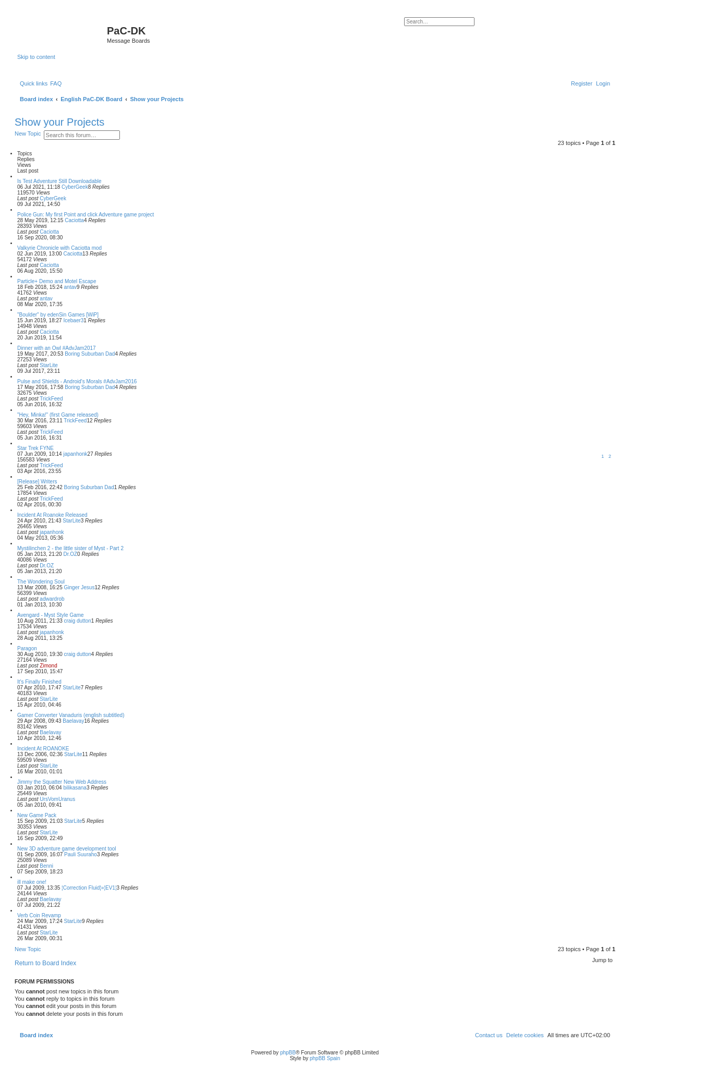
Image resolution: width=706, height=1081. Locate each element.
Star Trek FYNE (35, 448)
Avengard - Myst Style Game (50, 615)
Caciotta (74, 220)
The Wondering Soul (41, 582)
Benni (46, 866)
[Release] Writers (37, 481)
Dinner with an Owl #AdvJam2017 (56, 348)
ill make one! (31, 882)
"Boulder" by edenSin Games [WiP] (58, 315)
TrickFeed (51, 399)
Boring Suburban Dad (90, 354)
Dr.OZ (70, 554)
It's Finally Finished (39, 682)
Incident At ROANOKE (43, 748)
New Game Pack (36, 815)
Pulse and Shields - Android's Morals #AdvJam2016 (77, 381)
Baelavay (73, 721)
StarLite (48, 365)
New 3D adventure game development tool (66, 849)
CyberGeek (75, 187)
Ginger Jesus (79, 587)
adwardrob (52, 599)
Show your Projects (59, 122)
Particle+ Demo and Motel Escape (56, 281)
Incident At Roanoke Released (52, 515)
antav (70, 287)
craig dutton (77, 621)
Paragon (27, 648)
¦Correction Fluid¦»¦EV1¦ (89, 888)
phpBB (288, 1052)
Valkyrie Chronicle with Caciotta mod (59, 248)
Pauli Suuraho (80, 854)
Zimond (48, 666)
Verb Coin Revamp (39, 915)
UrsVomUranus (57, 799)
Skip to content (36, 57)
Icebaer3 (73, 320)
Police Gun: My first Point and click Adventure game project (85, 214)
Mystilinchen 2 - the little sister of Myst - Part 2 (70, 548)
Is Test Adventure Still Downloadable (59, 181)
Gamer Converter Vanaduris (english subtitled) (70, 715)
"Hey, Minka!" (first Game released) (58, 415)
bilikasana (74, 788)
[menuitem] (56, 83)
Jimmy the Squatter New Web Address (61, 782)
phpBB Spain (325, 1058)
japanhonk (75, 454)
